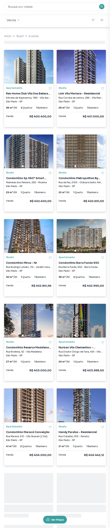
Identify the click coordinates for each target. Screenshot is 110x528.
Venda (13, 20)
